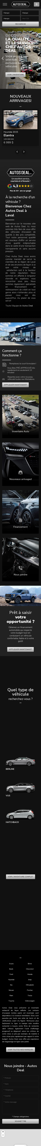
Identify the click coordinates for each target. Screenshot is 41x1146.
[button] (3, 1132)
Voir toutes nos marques (20, 1049)
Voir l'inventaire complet (20, 876)
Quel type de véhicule (20, 694)
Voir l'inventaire (15, 75)
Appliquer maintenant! (15, 385)
